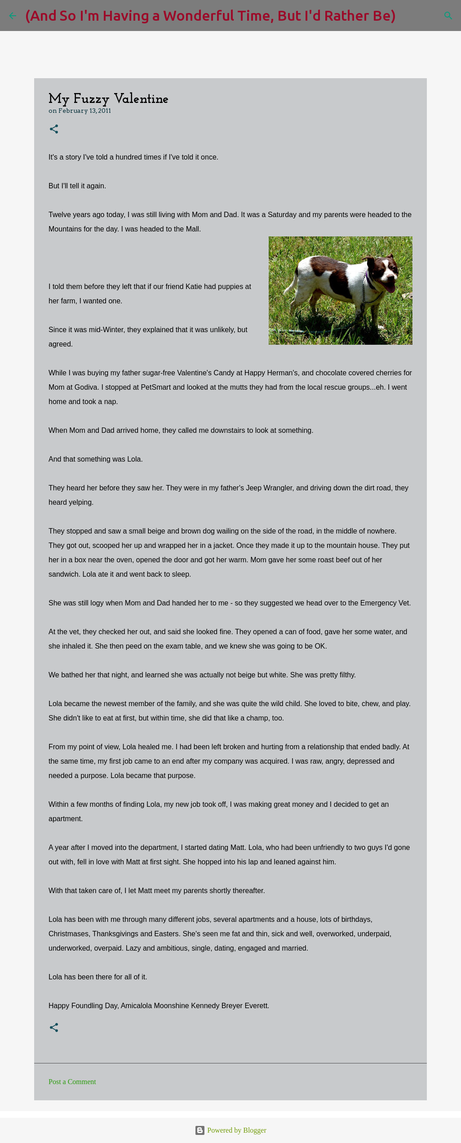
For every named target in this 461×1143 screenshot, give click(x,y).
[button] (54, 130)
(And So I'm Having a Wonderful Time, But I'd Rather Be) (210, 15)
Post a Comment (72, 1081)
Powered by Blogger (230, 1130)
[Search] (408, 16)
